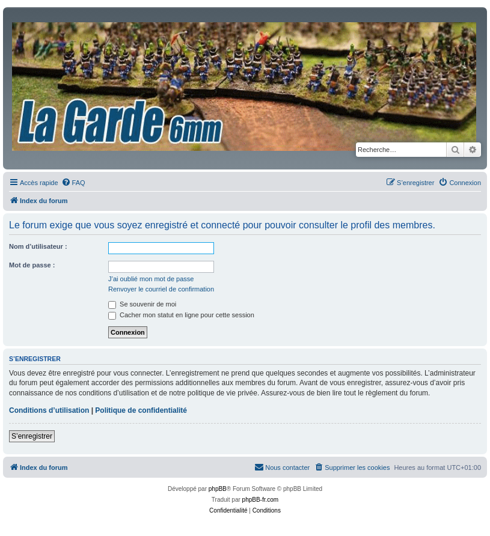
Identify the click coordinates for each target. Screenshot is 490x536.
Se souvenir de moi (142, 304)
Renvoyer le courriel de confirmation (161, 289)
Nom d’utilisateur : (38, 246)
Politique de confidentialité (141, 410)
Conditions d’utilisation (49, 410)
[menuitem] (73, 182)
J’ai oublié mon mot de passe (151, 278)
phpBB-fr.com (260, 499)
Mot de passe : (32, 265)
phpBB (218, 489)
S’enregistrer (31, 436)
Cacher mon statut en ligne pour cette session (181, 314)
